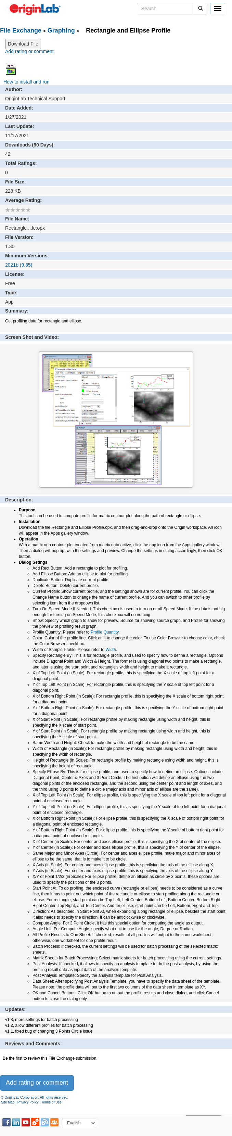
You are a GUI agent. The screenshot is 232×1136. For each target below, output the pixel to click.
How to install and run (26, 82)
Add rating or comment (29, 51)
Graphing (61, 30)
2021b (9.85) (18, 265)
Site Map (7, 1102)
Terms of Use (51, 1102)
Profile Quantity (104, 632)
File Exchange (20, 30)
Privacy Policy (28, 1102)
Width (110, 649)
